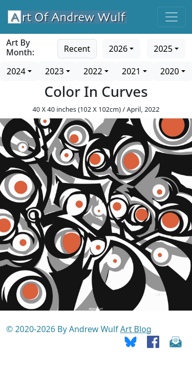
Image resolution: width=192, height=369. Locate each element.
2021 (131, 71)
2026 (118, 48)
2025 (163, 48)
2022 (92, 71)
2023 (54, 71)
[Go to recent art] (77, 47)
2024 (16, 71)
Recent (77, 48)
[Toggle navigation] (171, 17)
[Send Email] (175, 341)
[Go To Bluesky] (130, 341)
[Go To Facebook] (153, 341)
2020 (169, 71)
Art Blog (136, 329)
